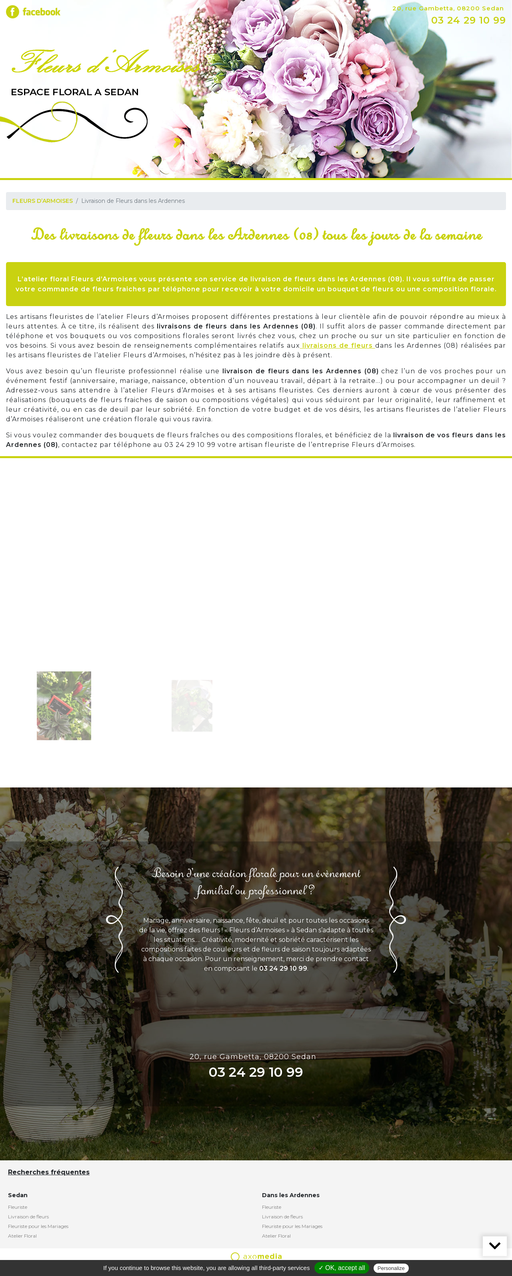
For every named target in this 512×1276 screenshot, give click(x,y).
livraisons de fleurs (337, 345)
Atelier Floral (22, 1236)
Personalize (391, 1268)
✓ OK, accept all (341, 1267)
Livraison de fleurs (28, 1217)
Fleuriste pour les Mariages (38, 1226)
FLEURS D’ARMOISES (42, 200)
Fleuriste (17, 1207)
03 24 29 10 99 (468, 20)
